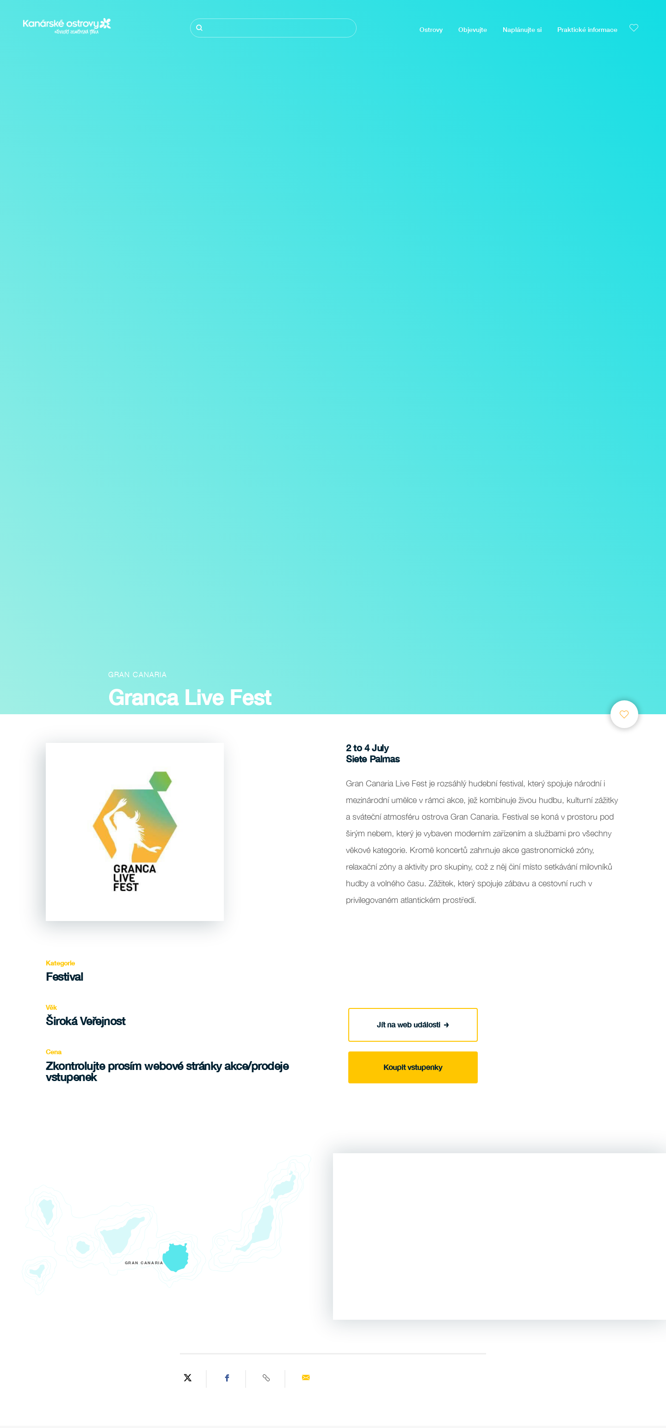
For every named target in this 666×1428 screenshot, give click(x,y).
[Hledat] (273, 28)
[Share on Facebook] (227, 1379)
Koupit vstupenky (412, 1067)
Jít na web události (413, 1024)
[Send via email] (305, 1379)
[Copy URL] (266, 1379)
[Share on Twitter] (188, 1379)
